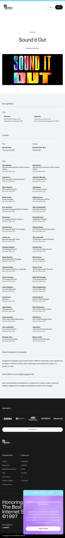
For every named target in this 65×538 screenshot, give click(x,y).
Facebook (24, 480)
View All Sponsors (32, 429)
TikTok (23, 469)
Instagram (24, 461)
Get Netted (6, 477)
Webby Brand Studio (9, 469)
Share (58, 7)
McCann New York (32, 48)
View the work (7, 150)
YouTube (24, 473)
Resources (6, 465)
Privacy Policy (7, 484)
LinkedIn (24, 465)
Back (49, 7)
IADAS (4, 461)
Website (35, 150)
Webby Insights (7, 480)
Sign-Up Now (43, 528)
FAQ (3, 473)
